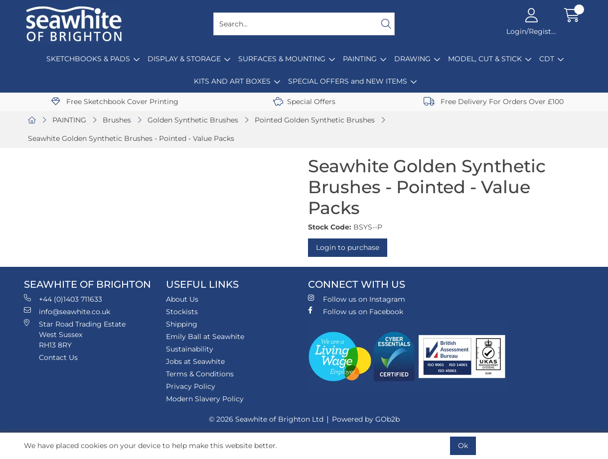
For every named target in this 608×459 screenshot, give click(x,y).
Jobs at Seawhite (195, 361)
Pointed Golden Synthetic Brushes (315, 119)
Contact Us (58, 357)
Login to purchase (347, 247)
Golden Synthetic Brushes (193, 119)
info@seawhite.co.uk (67, 311)
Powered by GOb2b (366, 419)
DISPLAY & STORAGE (184, 58)
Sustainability (189, 348)
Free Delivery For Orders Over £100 (494, 101)
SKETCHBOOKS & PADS (88, 58)
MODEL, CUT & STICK (485, 58)
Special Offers (304, 101)
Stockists (182, 311)
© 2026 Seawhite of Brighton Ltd (266, 419)
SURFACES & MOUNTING (281, 58)
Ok (463, 445)
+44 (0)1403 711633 (63, 299)
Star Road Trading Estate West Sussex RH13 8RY (75, 334)
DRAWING (412, 58)
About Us (182, 299)
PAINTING (360, 58)
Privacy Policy (190, 386)
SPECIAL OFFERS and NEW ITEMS (347, 81)
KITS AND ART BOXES (232, 81)
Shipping (181, 324)
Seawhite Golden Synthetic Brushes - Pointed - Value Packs (131, 138)
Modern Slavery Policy (205, 398)
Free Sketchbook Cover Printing (114, 101)
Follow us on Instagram (356, 299)
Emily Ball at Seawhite (205, 336)
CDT (546, 58)
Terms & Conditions (200, 373)
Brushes (117, 119)
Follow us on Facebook (355, 311)
